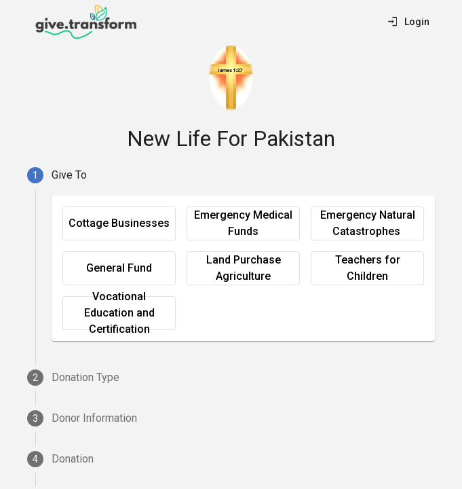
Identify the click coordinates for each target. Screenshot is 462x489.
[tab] (231, 175)
